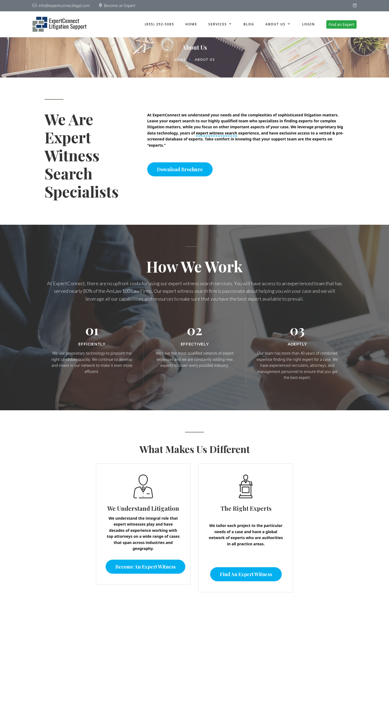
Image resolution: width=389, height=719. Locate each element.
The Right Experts (245, 508)
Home (191, 24)
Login (308, 24)
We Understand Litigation (143, 508)
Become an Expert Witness (145, 566)
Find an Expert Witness (246, 574)
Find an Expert (341, 24)
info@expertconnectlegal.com (64, 5)
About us (276, 24)
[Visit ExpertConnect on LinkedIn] (355, 5)
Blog (248, 24)
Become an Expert (119, 5)
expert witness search (216, 133)
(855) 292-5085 (159, 24)
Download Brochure (180, 169)
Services (217, 24)
